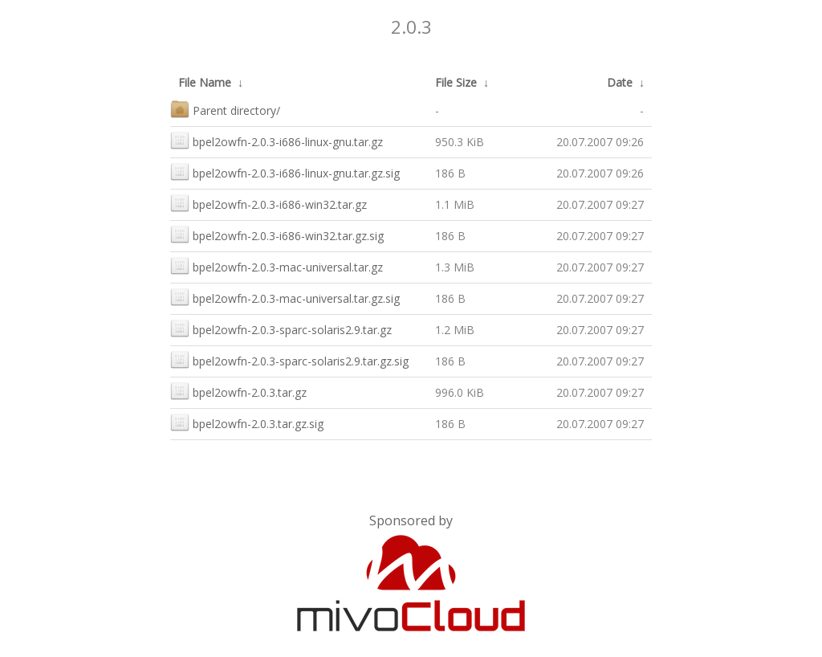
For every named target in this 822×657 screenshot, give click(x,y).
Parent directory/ (225, 109)
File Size (456, 82)
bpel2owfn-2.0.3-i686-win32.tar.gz (268, 203)
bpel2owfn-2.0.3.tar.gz (238, 391)
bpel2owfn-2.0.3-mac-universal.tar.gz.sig (285, 297)
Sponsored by (411, 520)
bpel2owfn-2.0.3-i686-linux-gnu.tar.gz (276, 140)
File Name (204, 82)
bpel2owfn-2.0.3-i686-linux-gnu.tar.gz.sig (285, 171)
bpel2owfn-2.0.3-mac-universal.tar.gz (276, 265)
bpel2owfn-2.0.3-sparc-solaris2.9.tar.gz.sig (289, 359)
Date (620, 82)
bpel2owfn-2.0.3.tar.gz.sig (247, 422)
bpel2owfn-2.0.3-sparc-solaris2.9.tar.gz (281, 328)
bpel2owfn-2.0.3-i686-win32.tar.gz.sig (277, 234)
